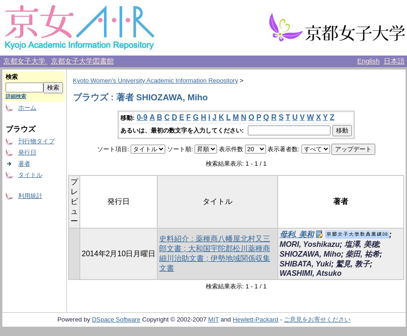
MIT (213, 319)
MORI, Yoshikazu (310, 244)
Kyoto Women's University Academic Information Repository (155, 80)
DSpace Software (116, 319)
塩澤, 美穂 (361, 244)
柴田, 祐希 (362, 254)
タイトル (30, 174)
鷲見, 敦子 (353, 264)
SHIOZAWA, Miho (310, 254)
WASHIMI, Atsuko (311, 273)
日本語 (394, 61)
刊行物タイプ (36, 141)
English (368, 61)
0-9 (142, 117)
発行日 (27, 152)
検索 (12, 76)
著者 (24, 163)
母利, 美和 (297, 234)
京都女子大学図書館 (82, 61)
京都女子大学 (25, 61)
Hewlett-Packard (255, 319)
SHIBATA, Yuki (305, 264)
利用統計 (30, 195)
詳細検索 (16, 96)
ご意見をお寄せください (317, 319)
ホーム (27, 107)
